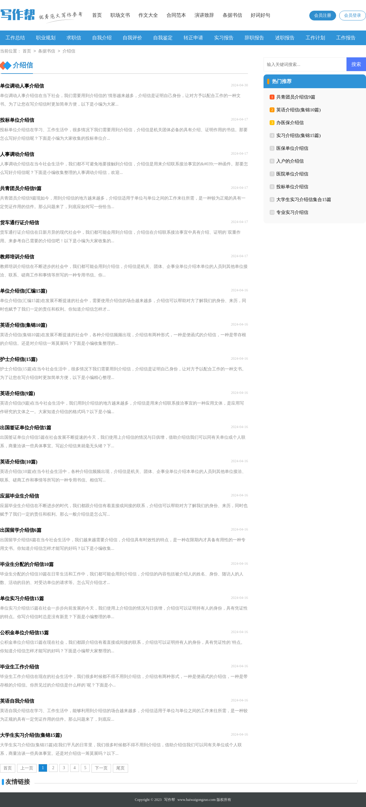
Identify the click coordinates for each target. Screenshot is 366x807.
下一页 (101, 768)
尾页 (120, 768)
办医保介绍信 (290, 122)
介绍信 (69, 51)
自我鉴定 (163, 37)
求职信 (73, 37)
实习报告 (224, 37)
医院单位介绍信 (292, 173)
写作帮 (169, 800)
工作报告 (346, 37)
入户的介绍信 (290, 161)
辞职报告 (254, 37)
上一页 (26, 768)
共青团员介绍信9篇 (295, 97)
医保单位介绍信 (292, 148)
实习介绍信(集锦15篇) (298, 135)
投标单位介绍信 (292, 186)
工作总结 (15, 37)
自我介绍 (102, 37)
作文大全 (148, 15)
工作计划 (315, 37)
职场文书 (120, 15)
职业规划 (46, 37)
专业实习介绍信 (292, 212)
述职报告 (285, 37)
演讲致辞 (204, 15)
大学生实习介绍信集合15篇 (303, 199)
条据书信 (232, 15)
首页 (97, 15)
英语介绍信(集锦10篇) (298, 109)
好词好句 (260, 15)
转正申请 (193, 37)
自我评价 (132, 37)
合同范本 (176, 15)
